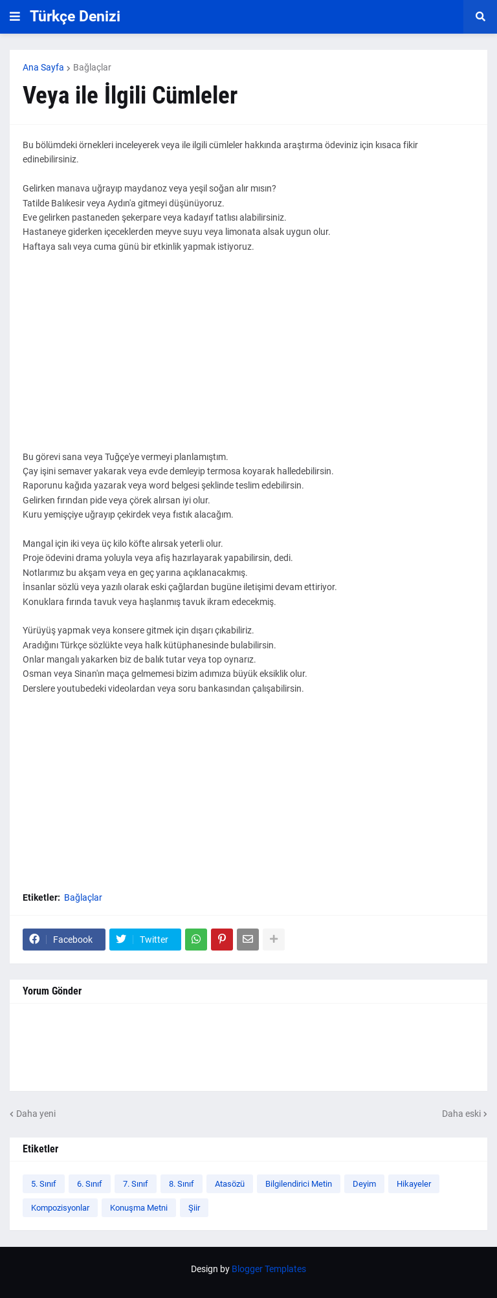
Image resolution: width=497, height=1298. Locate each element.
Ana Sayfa (43, 67)
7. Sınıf (135, 1184)
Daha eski (461, 1113)
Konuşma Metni (139, 1208)
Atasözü (230, 1184)
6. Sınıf (89, 1184)
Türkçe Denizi (75, 16)
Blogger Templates (269, 1269)
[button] (15, 17)
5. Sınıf (43, 1184)
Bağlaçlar (92, 67)
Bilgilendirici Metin (298, 1184)
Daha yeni (36, 1113)
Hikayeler (414, 1184)
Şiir (194, 1208)
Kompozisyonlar (60, 1208)
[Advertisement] (248, 359)
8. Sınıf (181, 1184)
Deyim (364, 1184)
